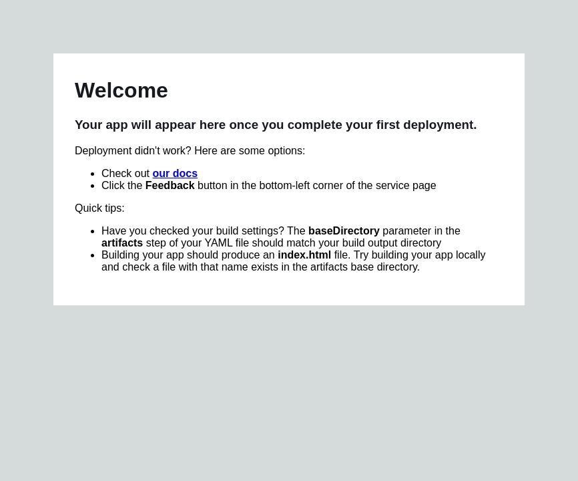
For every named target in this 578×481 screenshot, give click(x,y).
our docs (175, 173)
